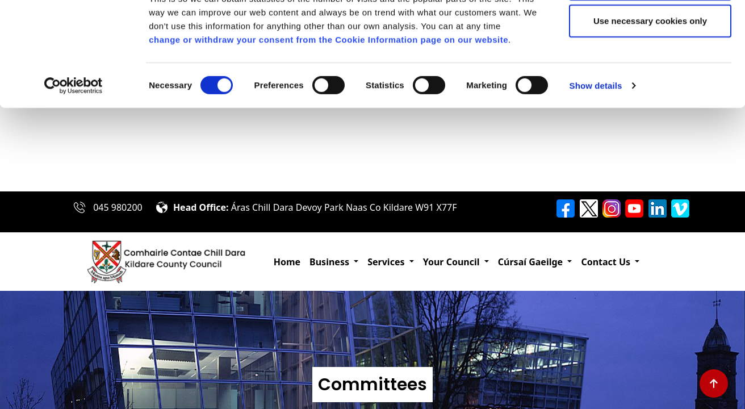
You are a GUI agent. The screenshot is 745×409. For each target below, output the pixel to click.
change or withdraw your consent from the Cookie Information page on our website (328, 123)
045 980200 (118, 207)
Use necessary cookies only (650, 104)
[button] (334, 262)
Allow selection (650, 67)
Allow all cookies (650, 30)
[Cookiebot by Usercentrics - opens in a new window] (73, 169)
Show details (596, 169)
